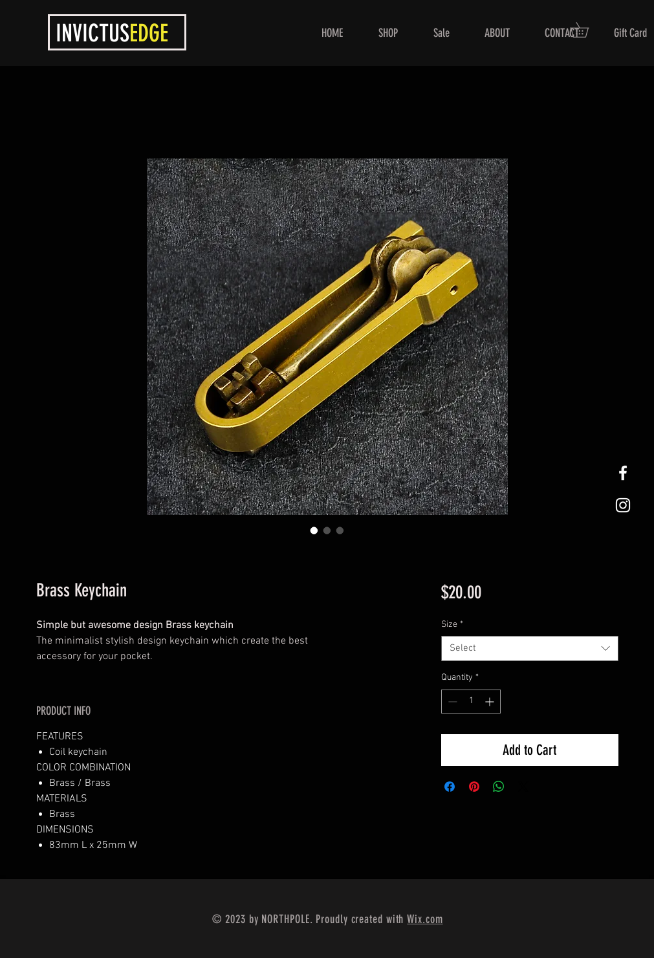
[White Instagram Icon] (623, 505)
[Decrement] (451, 701)
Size (452, 624)
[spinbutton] (471, 701)
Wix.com (424, 919)
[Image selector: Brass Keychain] (314, 530)
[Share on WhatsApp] (499, 786)
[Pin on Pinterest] (474, 786)
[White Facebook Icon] (623, 473)
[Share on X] (523, 786)
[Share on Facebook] (449, 786)
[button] (587, 30)
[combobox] (529, 648)
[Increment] (491, 701)
